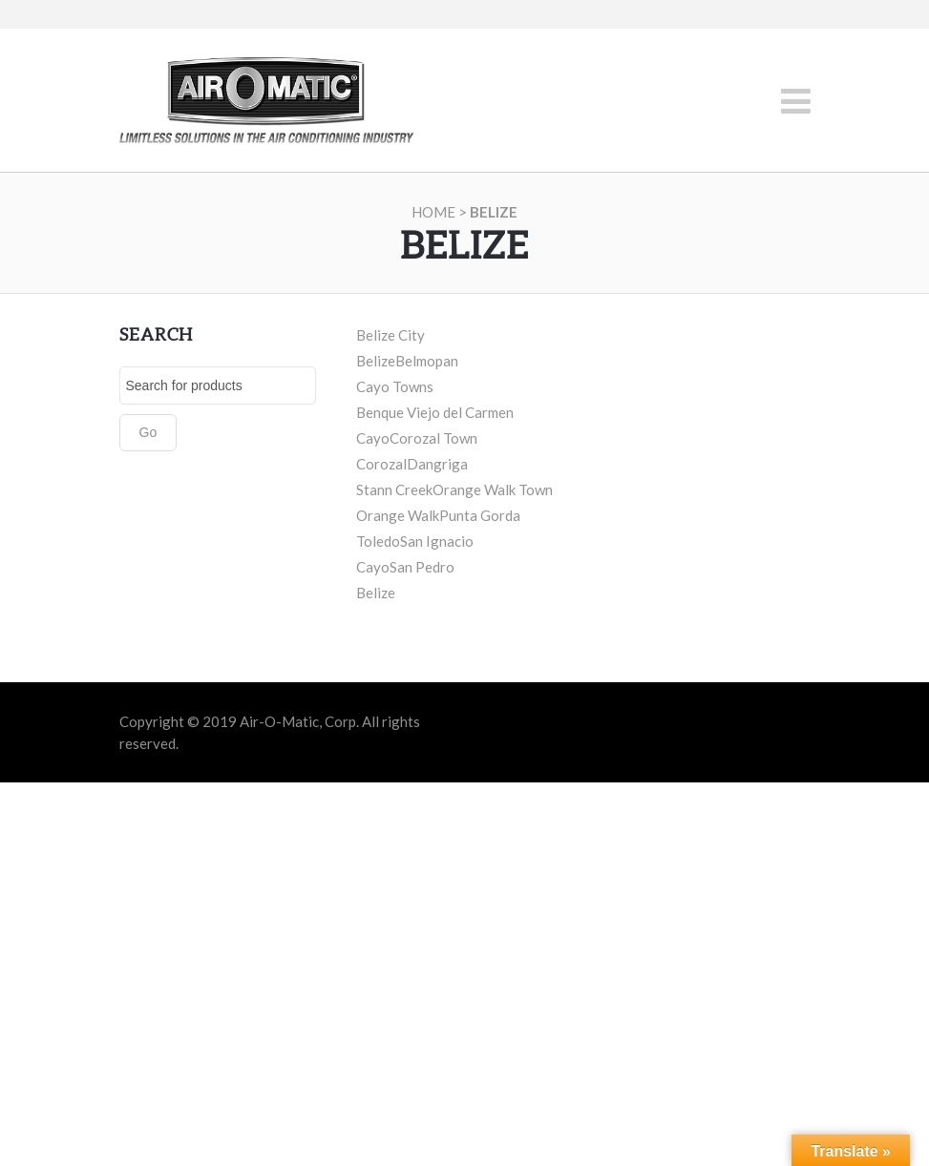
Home (433, 211)
